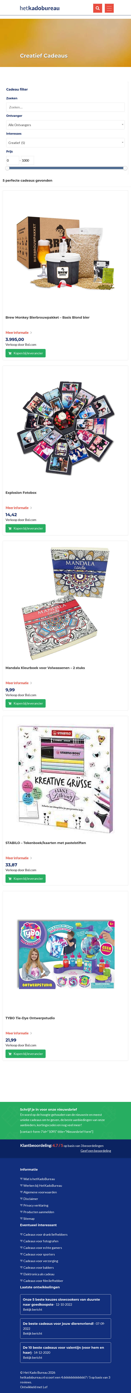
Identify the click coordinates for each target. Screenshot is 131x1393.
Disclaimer (30, 1199)
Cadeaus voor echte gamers (42, 1248)
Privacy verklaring (35, 1205)
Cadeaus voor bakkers (38, 1267)
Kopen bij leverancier (28, 353)
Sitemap (29, 1218)
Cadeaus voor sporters (39, 1254)
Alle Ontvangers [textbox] (19, 125)
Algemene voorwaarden (40, 1192)
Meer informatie (17, 332)
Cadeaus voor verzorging (40, 1261)
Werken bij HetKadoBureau (42, 1185)
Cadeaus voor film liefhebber (43, 1281)
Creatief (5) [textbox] (16, 143)
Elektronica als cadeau (38, 1274)
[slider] (7, 168)
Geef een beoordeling (96, 1151)
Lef (45, 1387)
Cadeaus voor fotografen (40, 1241)
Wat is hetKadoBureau (39, 1179)
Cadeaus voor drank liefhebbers (45, 1234)
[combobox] (65, 124)
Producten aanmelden (38, 1212)
